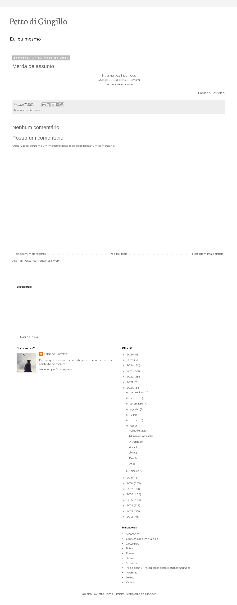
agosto (135, 409)
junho (134, 420)
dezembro (137, 392)
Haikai (130, 558)
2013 (130, 511)
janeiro (135, 471)
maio (134, 426)
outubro (136, 398)
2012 (130, 516)
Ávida (133, 453)
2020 (131, 387)
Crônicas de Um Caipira (142, 539)
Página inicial (119, 253)
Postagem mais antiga (207, 253)
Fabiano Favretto (55, 354)
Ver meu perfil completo (55, 369)
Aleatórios (132, 534)
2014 (130, 505)
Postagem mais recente (30, 253)
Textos (130, 577)
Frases (130, 553)
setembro (137, 403)
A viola (133, 447)
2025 (130, 360)
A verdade (136, 441)
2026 (130, 354)
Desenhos (132, 543)
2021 (130, 382)
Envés (133, 458)
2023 (130, 371)
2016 (130, 494)
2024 (131, 365)
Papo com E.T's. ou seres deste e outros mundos (158, 567)
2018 (130, 483)
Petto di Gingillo (38, 21)
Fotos (129, 548)
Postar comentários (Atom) (42, 260)
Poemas (35, 110)
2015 (130, 500)
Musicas (131, 563)
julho (133, 414)
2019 (130, 477)
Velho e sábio (137, 430)
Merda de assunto (141, 436)
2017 (130, 489)
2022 (130, 376)
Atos (132, 463)
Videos (130, 582)
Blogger (150, 594)
